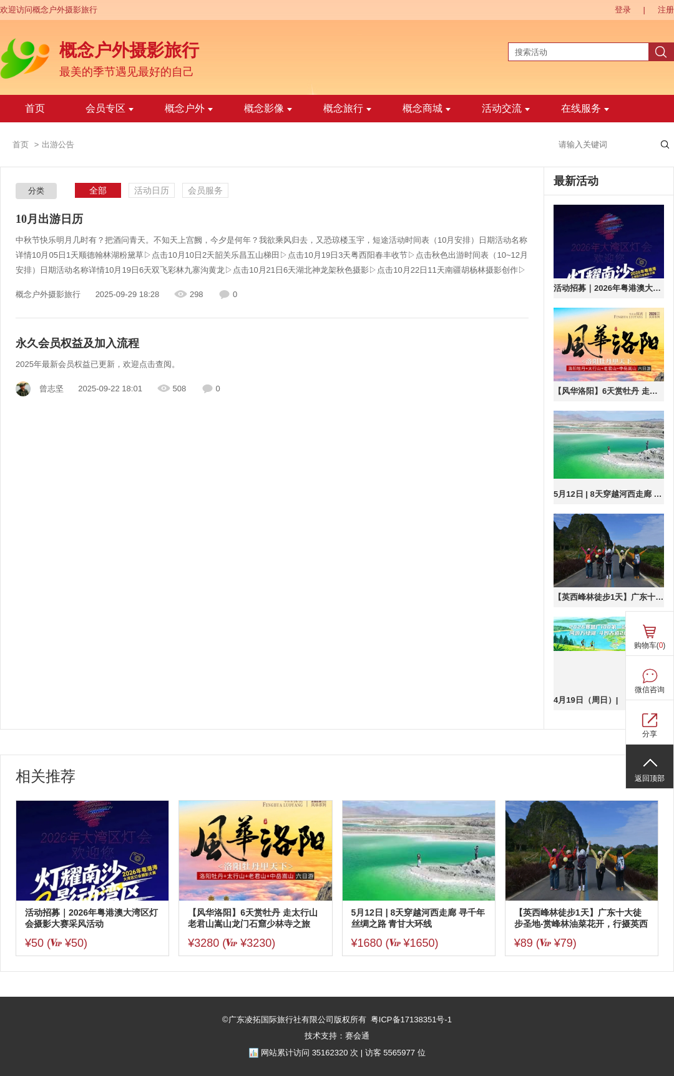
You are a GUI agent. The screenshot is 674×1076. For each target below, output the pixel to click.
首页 (35, 108)
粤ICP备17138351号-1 (411, 1019)
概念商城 (427, 108)
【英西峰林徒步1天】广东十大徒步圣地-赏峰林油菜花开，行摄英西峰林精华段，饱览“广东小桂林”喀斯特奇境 (609, 597)
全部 (98, 190)
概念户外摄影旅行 (129, 50)
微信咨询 (650, 689)
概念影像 (268, 108)
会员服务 (205, 190)
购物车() (650, 645)
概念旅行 (347, 108)
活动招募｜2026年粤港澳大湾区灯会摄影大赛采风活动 (609, 288)
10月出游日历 (49, 219)
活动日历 (151, 190)
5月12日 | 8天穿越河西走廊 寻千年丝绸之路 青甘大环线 (609, 494)
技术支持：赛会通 (337, 1035)
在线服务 (585, 108)
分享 (649, 734)
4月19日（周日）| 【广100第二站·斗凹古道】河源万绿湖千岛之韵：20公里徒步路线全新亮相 (609, 700)
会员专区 (109, 108)
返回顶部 (650, 778)
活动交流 (506, 108)
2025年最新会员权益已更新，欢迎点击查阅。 (98, 364)
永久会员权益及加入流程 (77, 343)
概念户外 (189, 108)
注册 (666, 9)
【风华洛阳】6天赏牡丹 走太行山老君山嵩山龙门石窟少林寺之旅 (609, 391)
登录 (623, 9)
